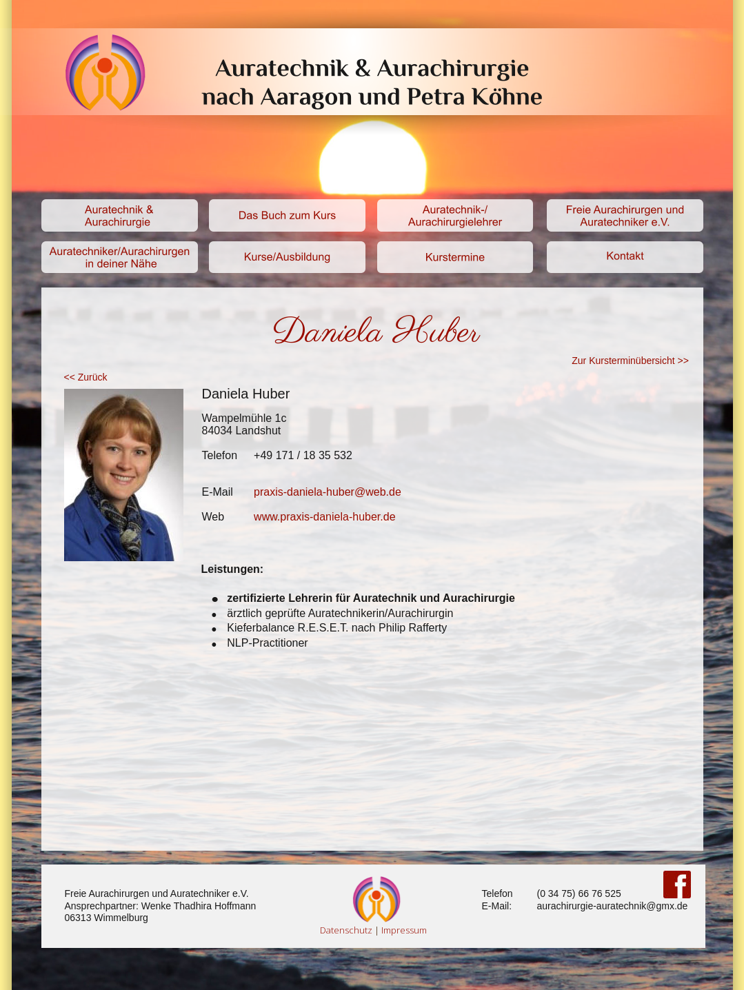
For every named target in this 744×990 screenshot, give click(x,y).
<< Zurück (87, 377)
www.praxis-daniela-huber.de (324, 517)
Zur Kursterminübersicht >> (630, 360)
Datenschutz (346, 930)
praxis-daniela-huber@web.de (327, 492)
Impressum (404, 930)
